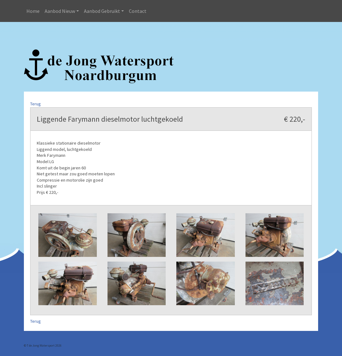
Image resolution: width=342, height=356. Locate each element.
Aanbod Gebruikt (102, 11)
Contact (137, 11)
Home (33, 11)
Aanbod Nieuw (60, 11)
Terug (35, 104)
